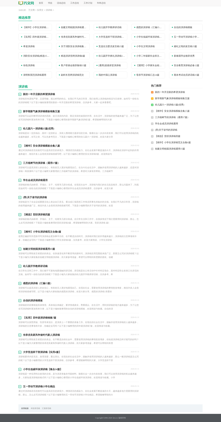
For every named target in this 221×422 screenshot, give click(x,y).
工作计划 (88, 3)
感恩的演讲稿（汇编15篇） (149, 27)
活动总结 (61, 3)
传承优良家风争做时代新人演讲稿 (74, 37)
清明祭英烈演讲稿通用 (34, 75)
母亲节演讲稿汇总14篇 (147, 75)
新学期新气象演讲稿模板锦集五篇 (172, 98)
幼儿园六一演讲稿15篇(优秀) (169, 104)
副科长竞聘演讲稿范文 (72, 75)
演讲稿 (49, 10)
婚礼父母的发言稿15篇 (185, 46)
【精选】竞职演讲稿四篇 (167, 136)
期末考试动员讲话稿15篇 (186, 75)
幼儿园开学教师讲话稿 (110, 27)
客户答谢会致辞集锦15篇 (73, 65)
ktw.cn (115, 418)
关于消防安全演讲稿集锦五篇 (74, 46)
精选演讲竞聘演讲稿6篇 (73, 56)
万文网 (31, 10)
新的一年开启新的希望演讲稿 (170, 92)
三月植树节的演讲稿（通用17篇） (172, 117)
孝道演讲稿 (29, 46)
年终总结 (101, 3)
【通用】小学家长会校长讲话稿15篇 (149, 65)
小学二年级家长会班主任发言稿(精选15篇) (149, 56)
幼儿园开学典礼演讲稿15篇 (112, 56)
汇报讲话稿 (46, 408)
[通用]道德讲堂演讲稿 (110, 65)
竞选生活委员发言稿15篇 (111, 46)
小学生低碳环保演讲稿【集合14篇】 (149, 37)
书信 (50, 3)
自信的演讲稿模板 (183, 27)
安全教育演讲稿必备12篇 (186, 65)
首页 (41, 3)
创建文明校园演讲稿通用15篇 (74, 27)
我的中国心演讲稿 (108, 75)
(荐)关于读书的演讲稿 (166, 130)
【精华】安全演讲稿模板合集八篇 (172, 111)
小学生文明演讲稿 (145, 46)
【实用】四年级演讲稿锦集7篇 (36, 37)
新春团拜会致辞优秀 (184, 56)
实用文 (40, 10)
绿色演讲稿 (29, 65)
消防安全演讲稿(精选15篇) (36, 56)
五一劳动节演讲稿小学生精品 (187, 37)
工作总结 (74, 3)
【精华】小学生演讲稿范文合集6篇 (36, 27)
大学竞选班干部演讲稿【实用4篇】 (112, 37)
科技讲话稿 (35, 408)
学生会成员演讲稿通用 (166, 123)
